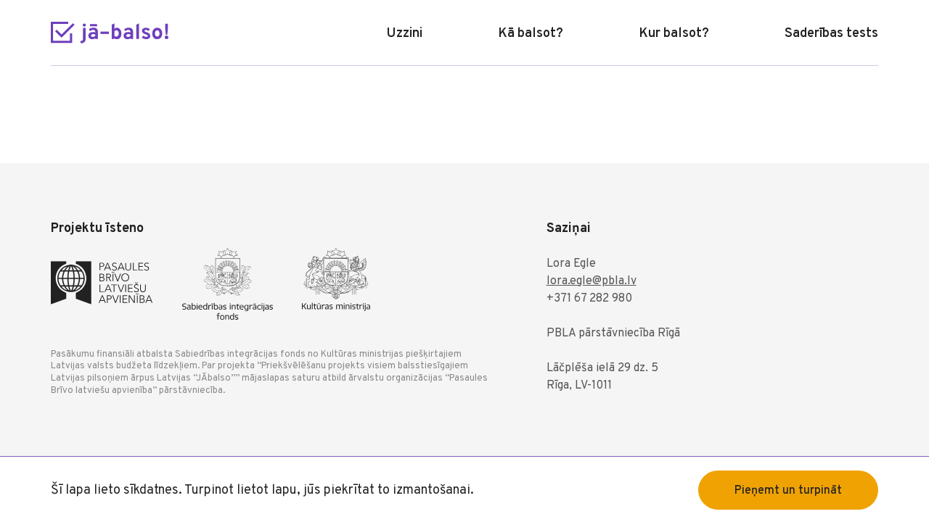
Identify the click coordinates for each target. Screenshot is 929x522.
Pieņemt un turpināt (788, 491)
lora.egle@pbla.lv (592, 281)
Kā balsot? (530, 33)
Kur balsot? (674, 33)
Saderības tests (831, 33)
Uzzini (404, 33)
